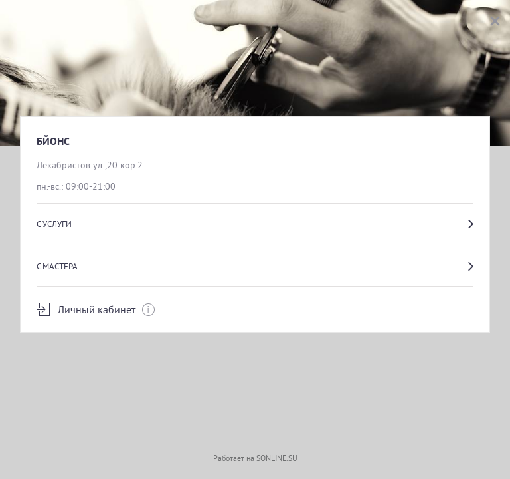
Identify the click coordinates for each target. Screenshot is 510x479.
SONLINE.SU (277, 458)
